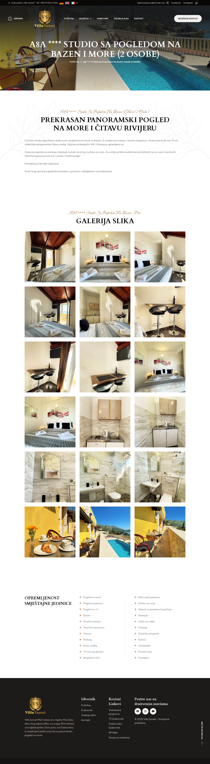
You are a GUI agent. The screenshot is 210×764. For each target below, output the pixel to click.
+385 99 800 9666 (49, 2)
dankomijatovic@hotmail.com (151, 2)
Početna (69, 18)
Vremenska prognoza (115, 711)
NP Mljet (113, 732)
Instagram (188, 2)
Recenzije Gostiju (188, 18)
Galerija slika (121, 18)
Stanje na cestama (119, 737)
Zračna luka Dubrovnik (115, 725)
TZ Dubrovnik (116, 718)
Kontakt (138, 18)
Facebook (176, 2)
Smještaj (84, 18)
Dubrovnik (102, 18)
